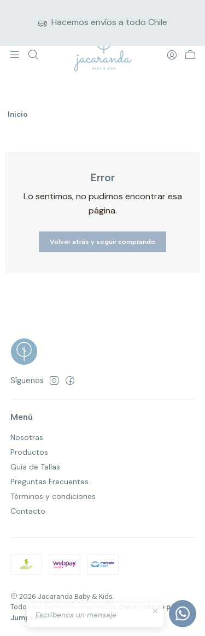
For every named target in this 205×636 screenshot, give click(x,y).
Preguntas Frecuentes (49, 481)
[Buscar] (33, 55)
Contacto (27, 511)
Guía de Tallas (35, 467)
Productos (29, 452)
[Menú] (15, 55)
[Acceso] (172, 55)
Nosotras (26, 437)
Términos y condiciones (53, 496)
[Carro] (190, 55)
